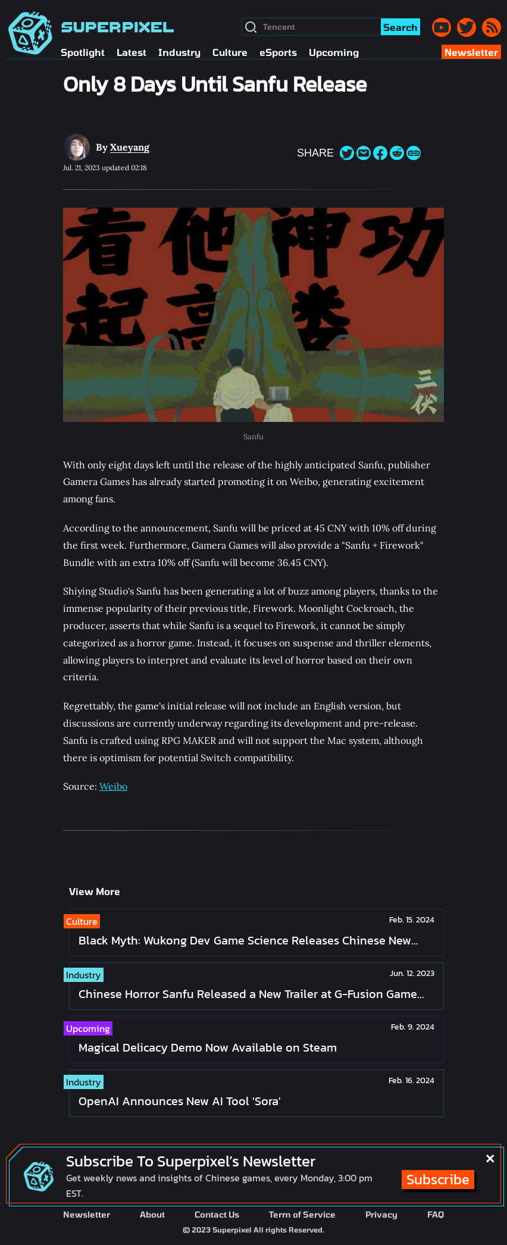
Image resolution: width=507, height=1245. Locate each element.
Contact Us (217, 1214)
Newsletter (86, 1214)
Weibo (113, 786)
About (152, 1214)
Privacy (381, 1214)
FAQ (435, 1214)
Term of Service (302, 1214)
